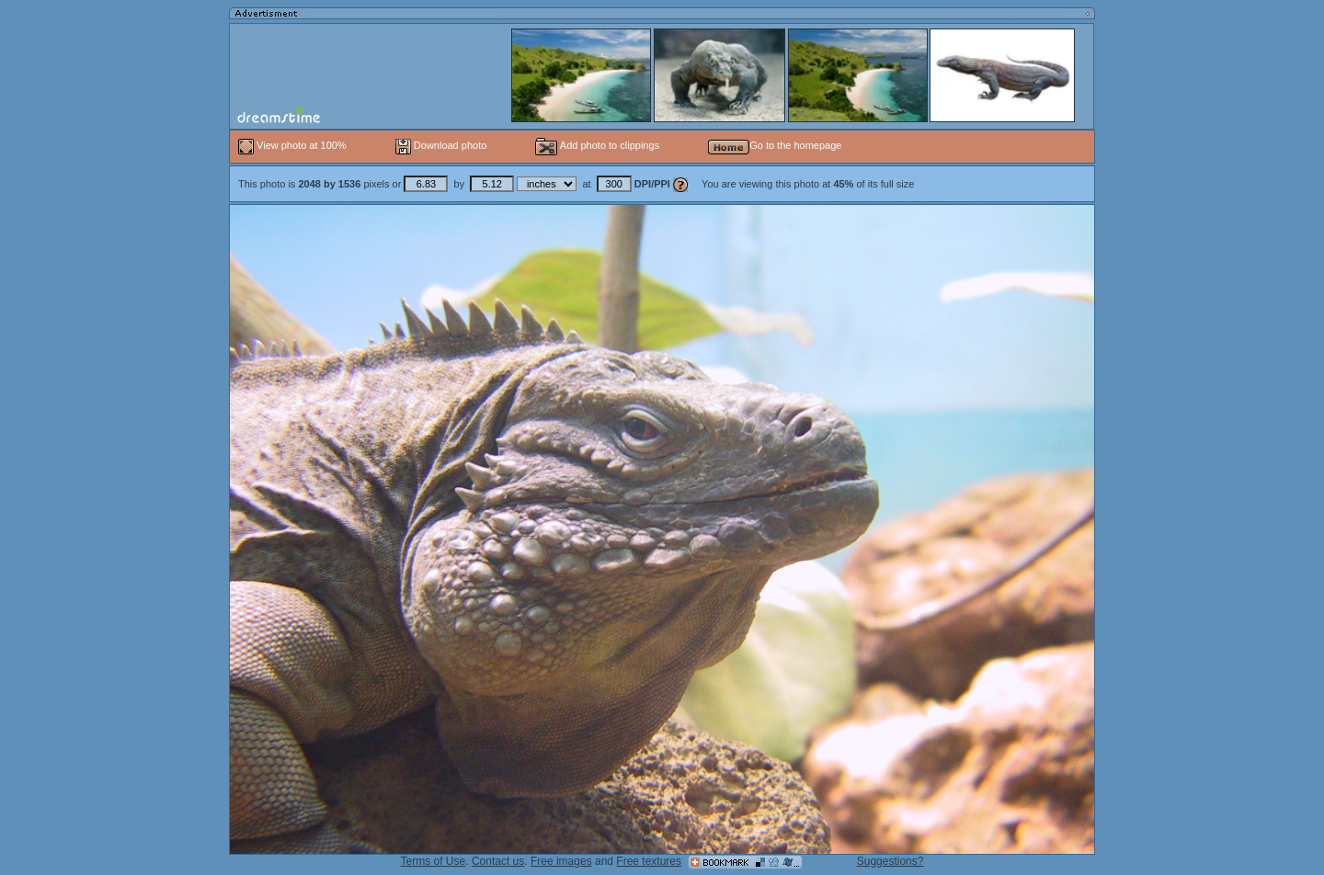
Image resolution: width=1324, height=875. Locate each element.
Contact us (498, 861)
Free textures (648, 861)
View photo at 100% (293, 145)
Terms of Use (433, 861)
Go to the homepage (774, 145)
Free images (561, 861)
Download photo (441, 145)
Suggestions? (890, 861)
